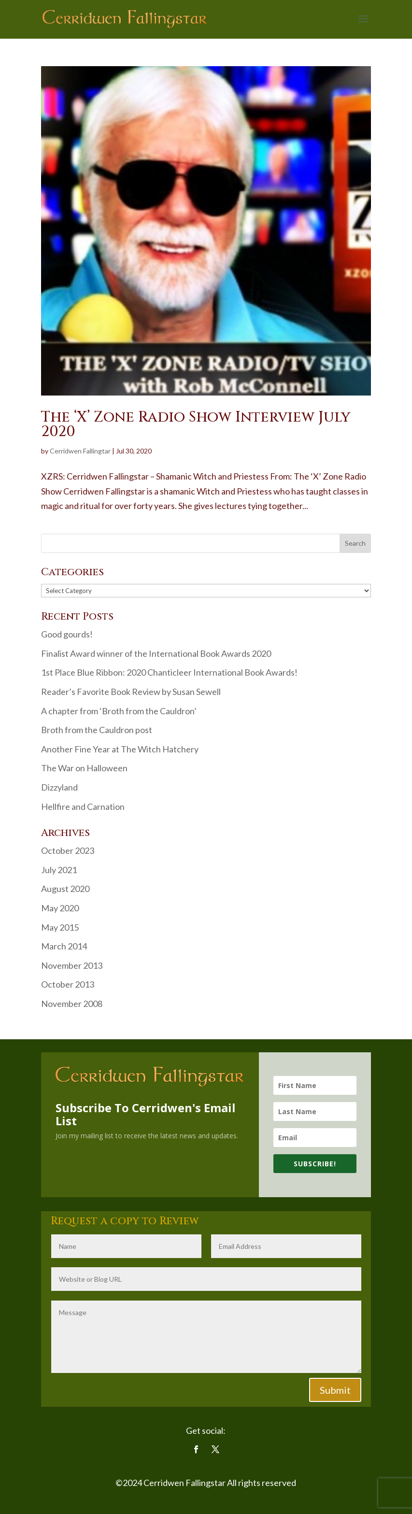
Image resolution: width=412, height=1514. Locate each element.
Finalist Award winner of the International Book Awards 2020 (156, 653)
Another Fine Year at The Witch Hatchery (120, 749)
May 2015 (60, 927)
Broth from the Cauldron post (96, 729)
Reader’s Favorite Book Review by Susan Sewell (131, 691)
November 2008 (71, 1003)
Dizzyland (59, 787)
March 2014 (64, 946)
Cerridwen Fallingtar (80, 451)
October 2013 (67, 984)
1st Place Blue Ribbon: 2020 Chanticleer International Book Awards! (169, 672)
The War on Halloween (84, 768)
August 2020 (65, 888)
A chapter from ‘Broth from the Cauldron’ (119, 711)
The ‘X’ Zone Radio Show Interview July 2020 (195, 424)
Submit (335, 1390)
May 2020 (60, 908)
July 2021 (59, 869)
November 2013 (71, 965)
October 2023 (67, 850)
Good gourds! (67, 634)
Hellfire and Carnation (83, 806)
